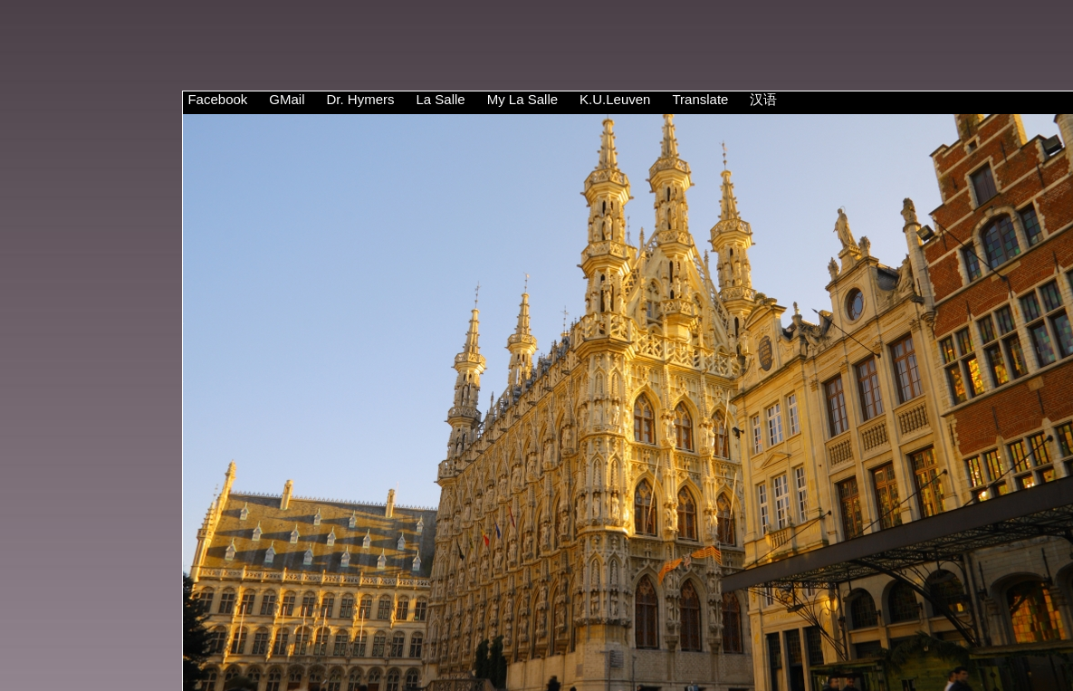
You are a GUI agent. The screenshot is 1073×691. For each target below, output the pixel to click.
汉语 (763, 99)
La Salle (440, 99)
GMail (286, 99)
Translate (700, 99)
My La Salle (522, 99)
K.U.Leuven (615, 99)
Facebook (217, 99)
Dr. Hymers (360, 99)
